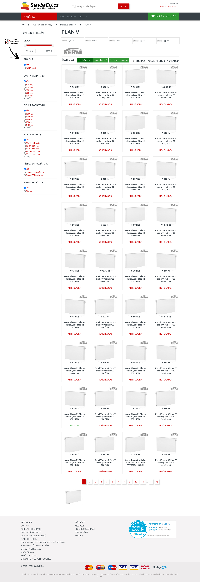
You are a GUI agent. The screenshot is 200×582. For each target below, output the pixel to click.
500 (29, 85)
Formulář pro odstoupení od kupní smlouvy (43, 542)
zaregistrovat (173, 7)
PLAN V (88, 25)
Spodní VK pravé (35, 172)
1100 (29, 117)
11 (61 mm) (32, 149)
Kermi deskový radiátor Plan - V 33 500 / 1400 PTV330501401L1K (135, 462)
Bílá (29, 191)
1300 (29, 122)
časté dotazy (174, 3)
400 (29, 87)
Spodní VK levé (34, 175)
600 (29, 90)
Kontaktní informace (31, 529)
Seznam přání (81, 532)
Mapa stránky (27, 552)
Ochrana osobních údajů (33, 536)
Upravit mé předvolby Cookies (36, 559)
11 (143, 482)
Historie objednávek (85, 529)
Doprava (71, 17)
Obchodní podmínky (31, 532)
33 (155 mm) (33, 154)
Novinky (79, 536)
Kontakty (82, 17)
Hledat (123, 6)
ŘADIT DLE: (68, 59)
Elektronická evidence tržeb (35, 545)
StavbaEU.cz (39, 566)
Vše (27, 64)
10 (136, 482)
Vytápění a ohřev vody (42, 25)
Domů (62, 17)
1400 (29, 125)
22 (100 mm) (33, 151)
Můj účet (79, 526)
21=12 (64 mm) (34, 143)
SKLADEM (157, 61)
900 (29, 93)
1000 (29, 114)
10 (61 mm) (32, 146)
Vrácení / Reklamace (31, 549)
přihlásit (162, 7)
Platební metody (29, 539)
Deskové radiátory (68, 25)
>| (157, 482)
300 (29, 96)
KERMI (31, 68)
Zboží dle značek (29, 555)
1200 (29, 119)
